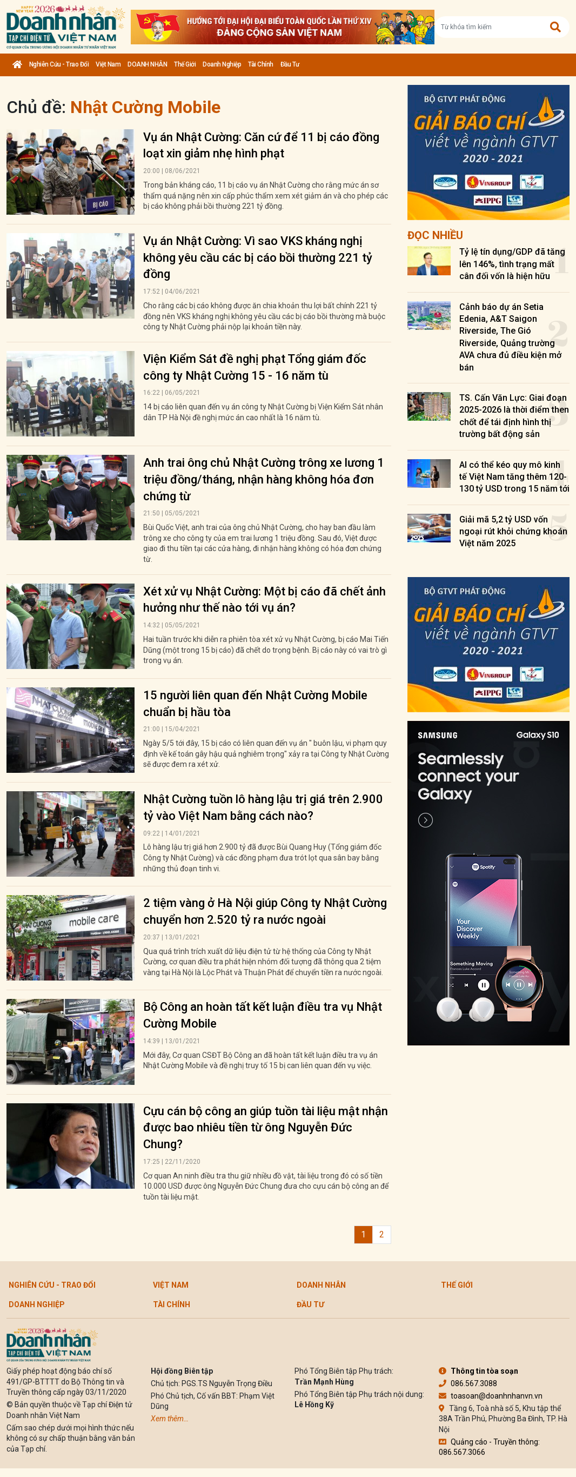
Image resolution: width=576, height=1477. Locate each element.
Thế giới (185, 64)
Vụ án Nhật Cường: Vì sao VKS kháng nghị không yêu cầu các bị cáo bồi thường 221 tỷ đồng (257, 257)
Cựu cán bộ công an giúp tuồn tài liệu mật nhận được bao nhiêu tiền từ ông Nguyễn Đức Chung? (265, 1127)
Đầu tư (289, 64)
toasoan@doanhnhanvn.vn (490, 1396)
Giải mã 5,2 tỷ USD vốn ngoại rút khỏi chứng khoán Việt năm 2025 (513, 531)
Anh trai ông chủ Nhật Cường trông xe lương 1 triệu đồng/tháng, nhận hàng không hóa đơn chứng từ (263, 479)
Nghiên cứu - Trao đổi (59, 64)
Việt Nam (108, 64)
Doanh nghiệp (222, 64)
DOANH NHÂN (147, 64)
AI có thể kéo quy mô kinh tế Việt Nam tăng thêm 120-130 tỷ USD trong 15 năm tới (514, 477)
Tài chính (260, 64)
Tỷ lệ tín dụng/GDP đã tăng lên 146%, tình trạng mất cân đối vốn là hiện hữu (512, 264)
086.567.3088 (468, 1383)
